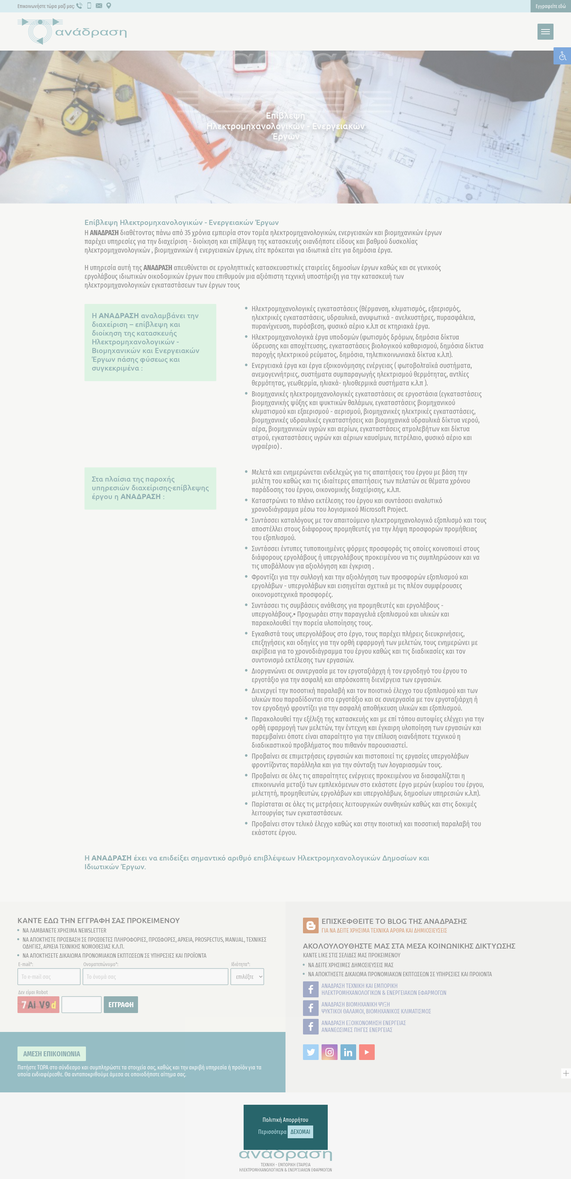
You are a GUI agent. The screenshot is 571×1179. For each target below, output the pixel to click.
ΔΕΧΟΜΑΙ (300, 1131)
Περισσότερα (272, 1131)
